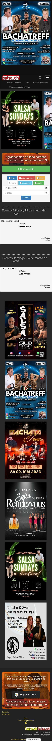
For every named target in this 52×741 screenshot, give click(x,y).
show (40, 178)
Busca (26, 198)
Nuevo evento (26, 169)
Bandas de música (40, 83)
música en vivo (26, 178)
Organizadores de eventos (19, 87)
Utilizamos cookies (18, 739)
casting (39, 183)
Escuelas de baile (14, 83)
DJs (27, 83)
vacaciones (25, 183)
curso (12, 183)
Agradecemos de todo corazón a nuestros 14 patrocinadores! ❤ (25, 158)
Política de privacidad (26, 721)
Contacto (5, 712)
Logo (26, 718)
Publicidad (6, 714)
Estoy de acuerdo (33, 740)
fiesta (12, 178)
